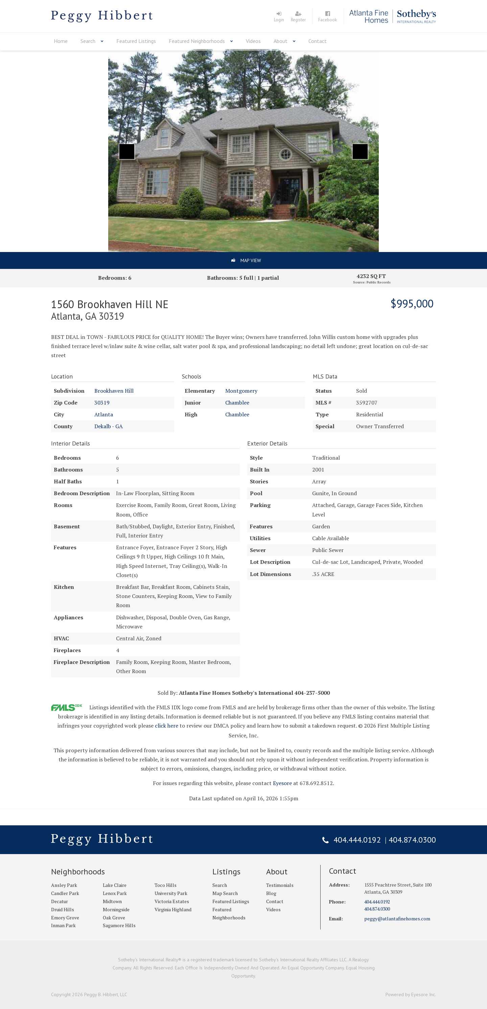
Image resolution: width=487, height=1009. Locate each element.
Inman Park (63, 925)
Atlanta (103, 414)
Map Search (225, 893)
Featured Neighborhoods (197, 41)
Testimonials (280, 885)
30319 (102, 402)
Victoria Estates (172, 901)
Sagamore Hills (119, 925)
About (280, 41)
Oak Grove (114, 917)
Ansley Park (64, 885)
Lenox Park (115, 893)
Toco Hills (166, 885)
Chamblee (237, 402)
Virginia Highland (173, 909)
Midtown (112, 901)
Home (61, 41)
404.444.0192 (357, 839)
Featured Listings (136, 41)
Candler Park (65, 893)
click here (166, 725)
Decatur (59, 901)
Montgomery (241, 390)
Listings (226, 871)
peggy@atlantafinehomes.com (397, 918)
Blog (271, 893)
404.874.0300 (412, 839)
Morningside (116, 909)
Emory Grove (65, 917)
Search (87, 41)
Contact (317, 41)
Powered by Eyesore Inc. (411, 994)
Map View (250, 260)
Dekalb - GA (108, 426)
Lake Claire (114, 885)
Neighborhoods (78, 871)
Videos (253, 41)
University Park (171, 893)
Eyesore (282, 783)
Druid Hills (62, 909)
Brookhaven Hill (114, 390)
